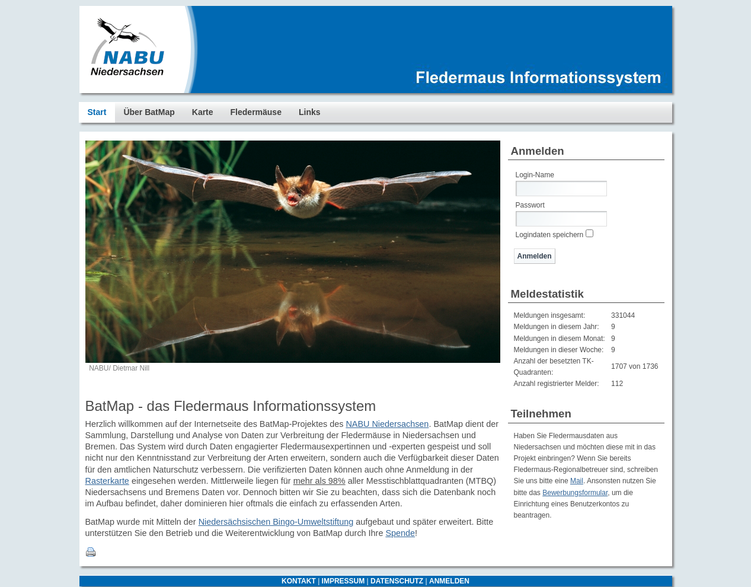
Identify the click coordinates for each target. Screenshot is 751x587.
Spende (400, 533)
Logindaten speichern (550, 235)
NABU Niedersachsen (387, 424)
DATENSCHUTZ (396, 581)
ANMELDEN (449, 581)
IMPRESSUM (343, 581)
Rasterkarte (107, 481)
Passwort (530, 205)
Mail (576, 481)
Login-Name (535, 174)
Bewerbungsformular (575, 493)
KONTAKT (299, 581)
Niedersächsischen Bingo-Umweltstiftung (276, 522)
